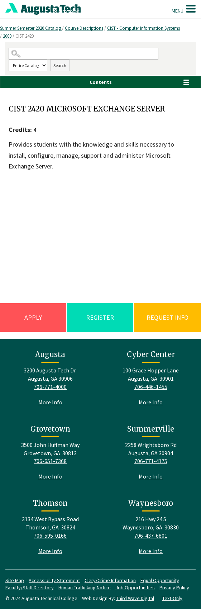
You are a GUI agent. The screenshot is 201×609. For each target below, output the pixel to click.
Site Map (14, 580)
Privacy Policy (174, 587)
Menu (184, 8)
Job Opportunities (135, 587)
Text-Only (172, 598)
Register (100, 317)
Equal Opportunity (159, 580)
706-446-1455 (150, 386)
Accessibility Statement (54, 580)
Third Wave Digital (135, 598)
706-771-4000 (50, 386)
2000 (7, 36)
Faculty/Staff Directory (29, 587)
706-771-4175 (150, 461)
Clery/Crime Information (110, 580)
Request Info (167, 317)
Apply (33, 317)
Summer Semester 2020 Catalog (31, 28)
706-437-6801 (150, 535)
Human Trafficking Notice (84, 587)
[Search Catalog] (83, 54)
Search (59, 65)
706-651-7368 (50, 461)
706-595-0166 (50, 535)
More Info (50, 402)
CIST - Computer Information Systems (143, 28)
